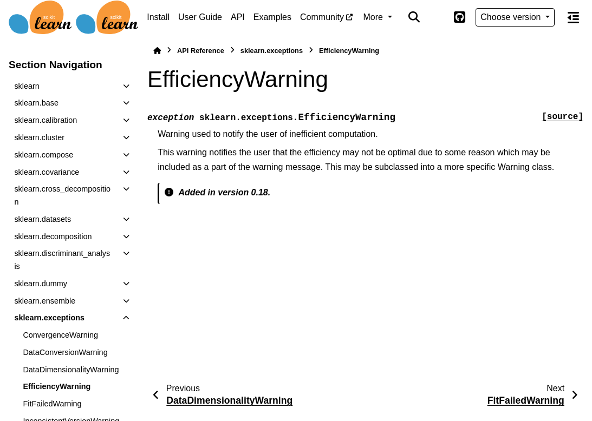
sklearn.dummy (40, 283)
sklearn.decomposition (53, 236)
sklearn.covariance (46, 172)
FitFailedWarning (52, 403)
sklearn (26, 86)
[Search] (414, 17)
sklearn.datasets (42, 219)
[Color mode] (436, 17)
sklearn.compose (43, 154)
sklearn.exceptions (49, 317)
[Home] (157, 50)
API (238, 17)
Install (158, 17)
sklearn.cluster (39, 137)
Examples (272, 17)
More (374, 17)
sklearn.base (36, 102)
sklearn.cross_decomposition (62, 195)
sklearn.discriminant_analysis (62, 260)
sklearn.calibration (45, 120)
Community (322, 17)
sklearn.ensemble (44, 301)
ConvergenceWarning (60, 335)
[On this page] (573, 17)
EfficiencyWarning (56, 386)
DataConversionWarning (65, 352)
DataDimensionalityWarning (71, 369)
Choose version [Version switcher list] (511, 17)
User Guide (200, 17)
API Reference (200, 51)
